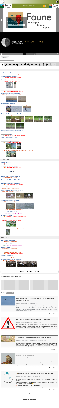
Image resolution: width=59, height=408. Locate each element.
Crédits (34, 399)
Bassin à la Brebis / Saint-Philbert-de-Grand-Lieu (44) (12, 130)
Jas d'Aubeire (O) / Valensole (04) (8, 240)
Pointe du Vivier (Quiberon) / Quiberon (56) (10, 200)
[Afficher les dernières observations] (7, 60)
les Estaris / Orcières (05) (6, 243)
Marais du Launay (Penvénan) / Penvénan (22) (10, 176)
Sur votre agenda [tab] (9, 292)
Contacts (31, 399)
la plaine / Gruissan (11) (6, 72)
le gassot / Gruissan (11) (6, 162)
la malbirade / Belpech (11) (6, 247)
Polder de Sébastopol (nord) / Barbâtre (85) (10, 141)
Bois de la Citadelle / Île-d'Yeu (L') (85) (9, 137)
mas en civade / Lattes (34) (6, 186)
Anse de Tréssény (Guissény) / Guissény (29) (10, 179)
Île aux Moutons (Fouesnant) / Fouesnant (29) (10, 90)
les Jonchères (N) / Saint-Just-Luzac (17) (9, 166)
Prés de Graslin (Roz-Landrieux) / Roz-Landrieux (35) (12, 190)
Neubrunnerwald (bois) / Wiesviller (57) (9, 211)
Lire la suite (52, 314)
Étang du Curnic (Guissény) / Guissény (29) (10, 79)
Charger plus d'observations (29, 271)
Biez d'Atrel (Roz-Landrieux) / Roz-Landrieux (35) (11, 113)
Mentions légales (26, 399)
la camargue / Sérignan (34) (7, 255)
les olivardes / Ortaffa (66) (6, 134)
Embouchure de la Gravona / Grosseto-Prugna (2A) (11, 93)
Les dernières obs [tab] (4, 57)
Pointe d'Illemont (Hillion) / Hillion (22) (9, 76)
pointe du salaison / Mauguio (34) (8, 103)
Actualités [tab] (3, 292)
